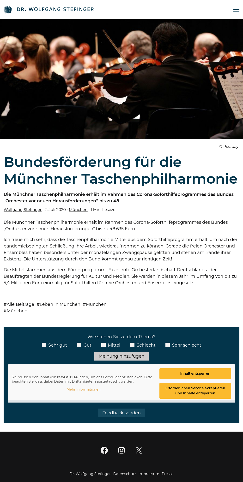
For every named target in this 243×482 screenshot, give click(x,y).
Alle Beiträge (20, 304)
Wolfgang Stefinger (23, 209)
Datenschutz (124, 473)
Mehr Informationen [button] (84, 389)
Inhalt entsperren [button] (195, 373)
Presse (167, 473)
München (78, 209)
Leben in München (60, 304)
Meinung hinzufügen (121, 356)
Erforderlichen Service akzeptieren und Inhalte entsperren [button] (195, 390)
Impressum (149, 473)
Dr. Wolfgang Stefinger (90, 473)
